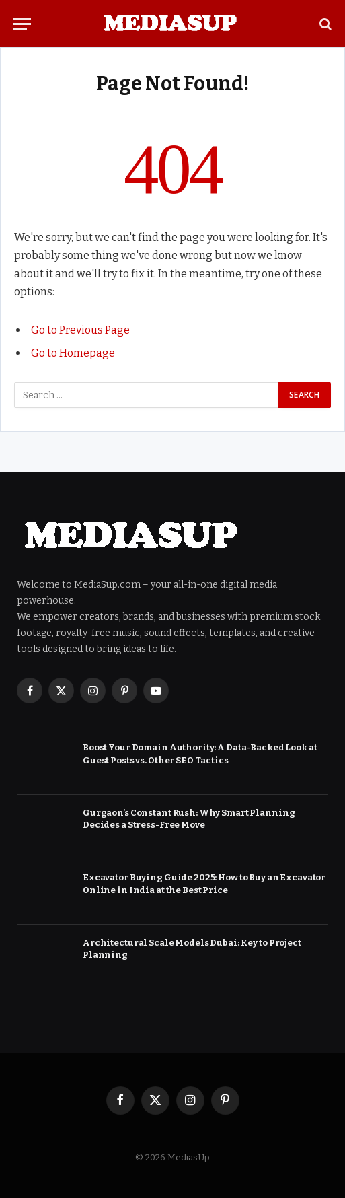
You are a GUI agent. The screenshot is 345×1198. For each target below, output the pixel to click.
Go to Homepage (73, 353)
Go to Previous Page (80, 330)
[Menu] (22, 24)
